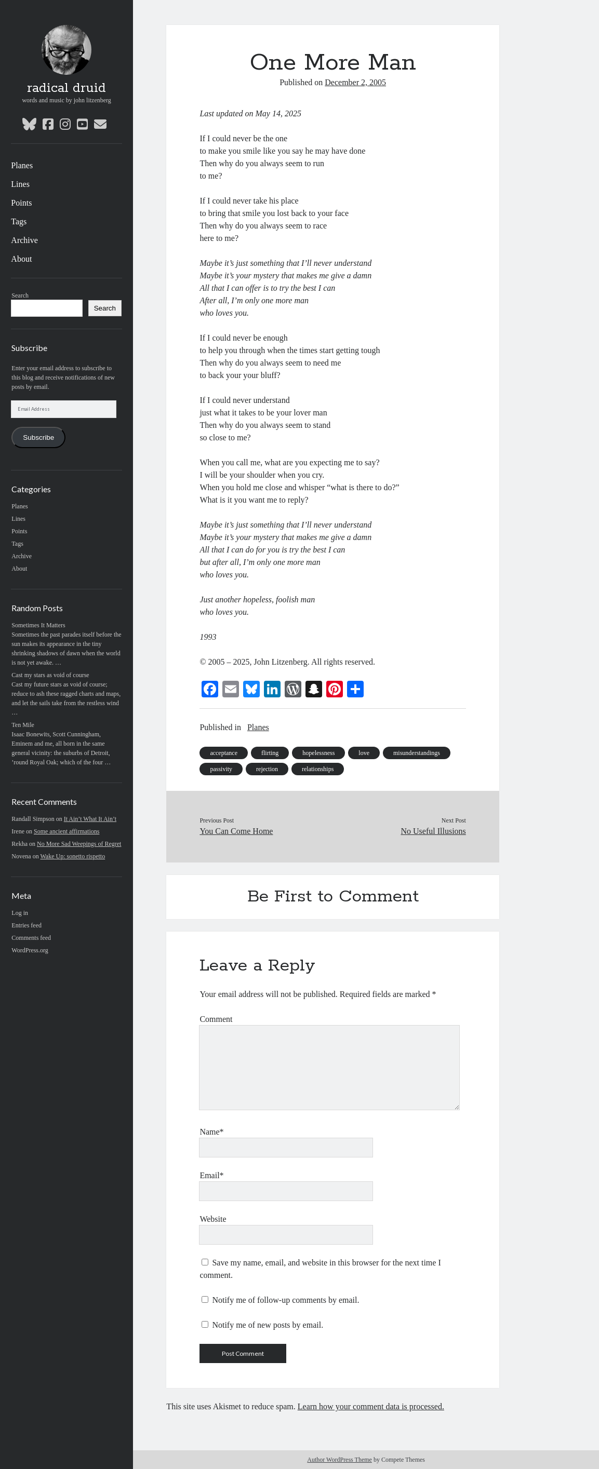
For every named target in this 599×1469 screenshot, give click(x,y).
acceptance (223, 753)
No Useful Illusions (433, 831)
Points (21, 202)
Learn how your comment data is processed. (371, 1406)
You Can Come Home (236, 831)
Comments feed (31, 937)
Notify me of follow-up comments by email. (285, 1300)
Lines (20, 184)
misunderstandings (416, 753)
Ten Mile (22, 725)
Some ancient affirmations (66, 831)
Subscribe (38, 437)
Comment (215, 1019)
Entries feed (26, 925)
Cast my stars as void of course (50, 675)
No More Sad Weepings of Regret (79, 843)
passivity (221, 769)
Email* (211, 1175)
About (21, 258)
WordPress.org (29, 950)
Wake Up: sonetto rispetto (72, 856)
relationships (318, 769)
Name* (211, 1131)
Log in (19, 913)
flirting (269, 753)
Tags (18, 221)
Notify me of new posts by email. (267, 1324)
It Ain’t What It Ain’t (90, 819)
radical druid (66, 88)
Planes (22, 165)
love (363, 753)
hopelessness (318, 753)
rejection (267, 769)
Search (20, 295)
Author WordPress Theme (339, 1459)
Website (212, 1219)
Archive (24, 240)
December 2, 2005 (355, 82)
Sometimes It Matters (38, 625)
